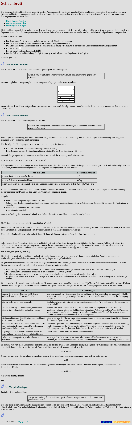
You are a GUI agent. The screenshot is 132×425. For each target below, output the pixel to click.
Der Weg (9, 387)
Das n (8, 115)
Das (2, 12)
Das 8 (7, 64)
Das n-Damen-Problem (16, 23)
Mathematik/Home (121, 422)
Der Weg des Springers (16, 26)
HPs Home (106, 422)
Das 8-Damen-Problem (16, 21)
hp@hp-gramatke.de (23, 422)
